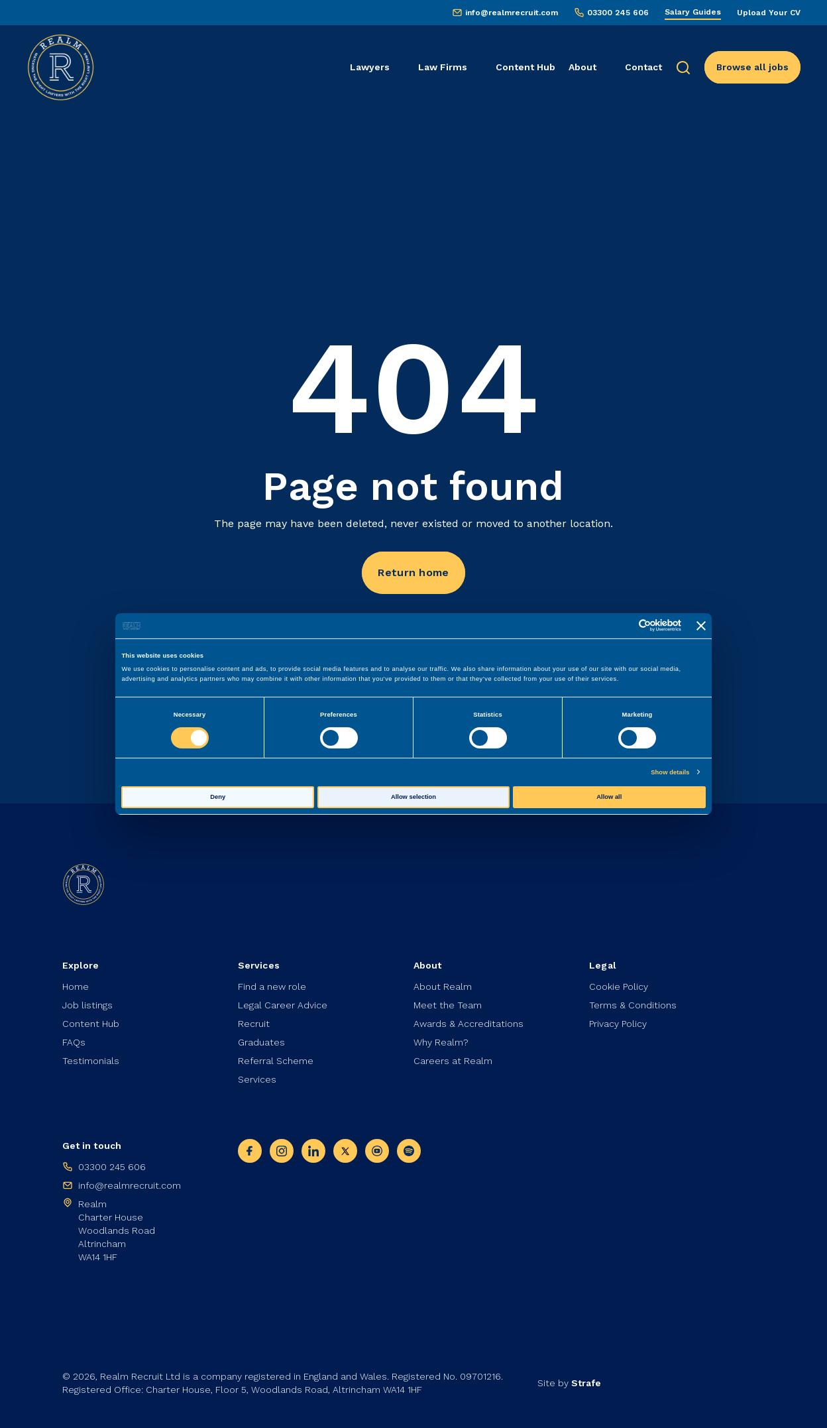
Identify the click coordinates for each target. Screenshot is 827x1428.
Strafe (586, 1383)
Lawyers (370, 67)
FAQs (73, 1042)
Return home (413, 572)
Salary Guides (693, 12)
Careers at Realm (453, 1060)
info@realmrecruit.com (511, 12)
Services (257, 1079)
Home (75, 986)
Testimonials (90, 1060)
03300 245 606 (618, 12)
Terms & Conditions (633, 1005)
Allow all (609, 797)
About (582, 67)
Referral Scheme (275, 1060)
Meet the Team (448, 1005)
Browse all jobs (752, 67)
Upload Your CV (768, 12)
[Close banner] (701, 625)
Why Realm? (441, 1042)
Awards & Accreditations (469, 1023)
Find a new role (272, 986)
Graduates (261, 1042)
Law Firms (442, 67)
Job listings (87, 1005)
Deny (217, 797)
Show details (670, 772)
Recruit (254, 1023)
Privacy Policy (618, 1023)
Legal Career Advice (282, 1005)
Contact (643, 67)
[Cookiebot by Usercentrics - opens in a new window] (623, 625)
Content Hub (525, 67)
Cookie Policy (618, 986)
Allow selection (413, 797)
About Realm (443, 986)
